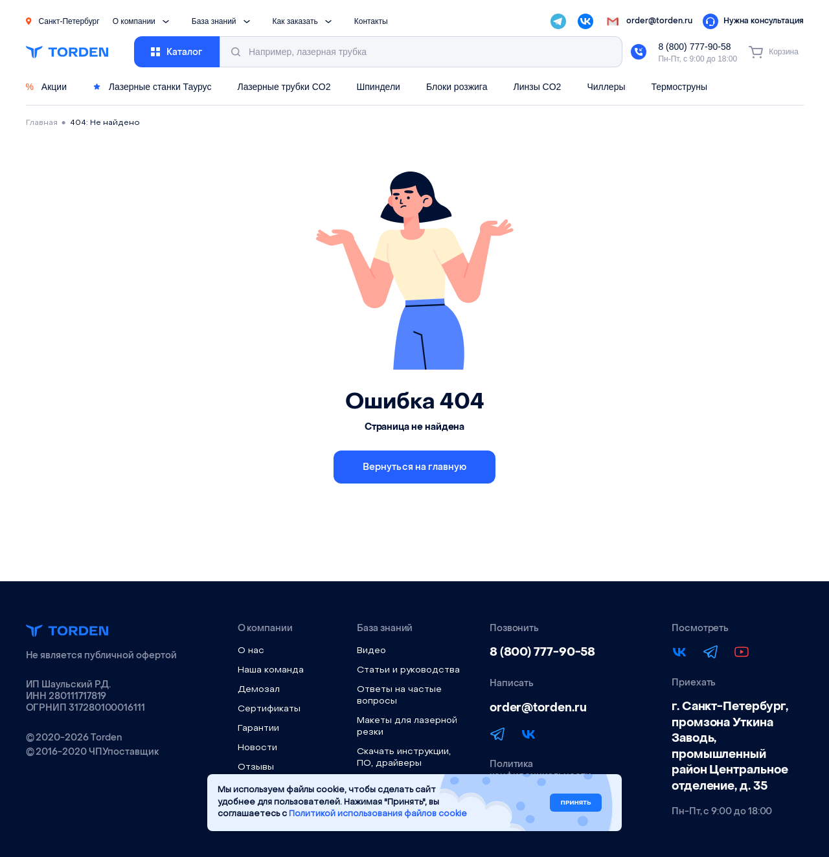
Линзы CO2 (537, 87)
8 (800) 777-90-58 (694, 46)
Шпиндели (378, 87)
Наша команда (271, 670)
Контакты (371, 21)
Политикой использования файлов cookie (378, 814)
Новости (257, 748)
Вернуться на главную (415, 467)
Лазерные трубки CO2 (283, 87)
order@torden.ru (538, 707)
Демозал (259, 689)
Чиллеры (606, 87)
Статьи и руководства (408, 670)
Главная (42, 123)
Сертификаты (269, 709)
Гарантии (258, 728)
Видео (371, 651)
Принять (575, 802)
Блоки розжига (457, 87)
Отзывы (256, 767)
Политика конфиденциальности (540, 770)
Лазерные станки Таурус (152, 87)
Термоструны (680, 87)
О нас (251, 651)
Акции (46, 87)
